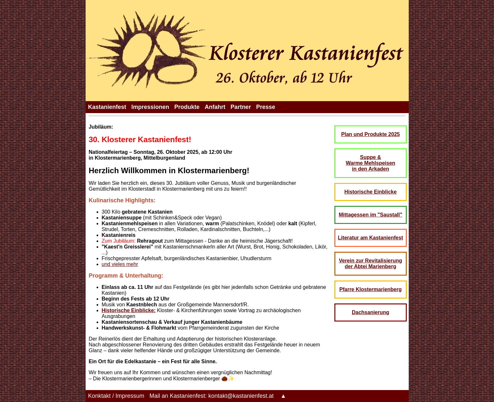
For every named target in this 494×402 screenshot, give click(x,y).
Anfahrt (215, 107)
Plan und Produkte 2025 (370, 134)
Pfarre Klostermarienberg (370, 289)
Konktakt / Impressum (116, 396)
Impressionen (150, 107)
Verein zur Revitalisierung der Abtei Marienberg (370, 263)
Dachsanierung (370, 312)
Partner (241, 107)
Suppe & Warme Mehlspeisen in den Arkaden (370, 163)
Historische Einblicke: (129, 310)
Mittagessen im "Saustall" (370, 214)
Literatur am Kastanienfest (370, 237)
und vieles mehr (120, 264)
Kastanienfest (107, 107)
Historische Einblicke (370, 192)
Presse (265, 107)
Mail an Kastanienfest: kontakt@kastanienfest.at (212, 396)
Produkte (187, 107)
